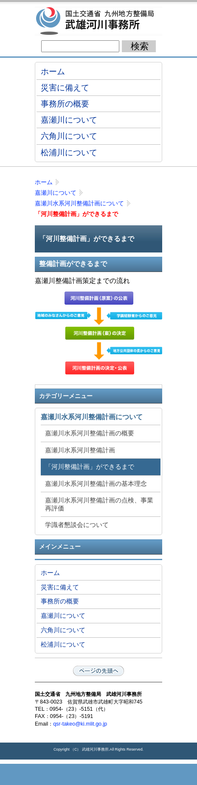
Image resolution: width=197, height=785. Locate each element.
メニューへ (98, 774)
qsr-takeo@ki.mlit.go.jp (80, 724)
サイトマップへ (141, 774)
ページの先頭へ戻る (98, 671)
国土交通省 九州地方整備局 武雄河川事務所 (98, 21)
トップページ (56, 774)
